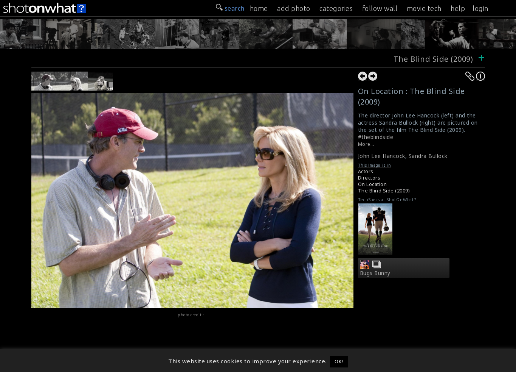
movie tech (424, 8)
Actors (365, 171)
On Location (372, 184)
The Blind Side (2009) (433, 59)
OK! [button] (339, 361)
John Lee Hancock (381, 155)
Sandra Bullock (428, 155)
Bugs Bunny (375, 273)
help (458, 8)
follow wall (380, 8)
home (259, 8)
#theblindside (376, 137)
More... (366, 144)
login (480, 8)
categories (336, 8)
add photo (293, 8)
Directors (369, 178)
